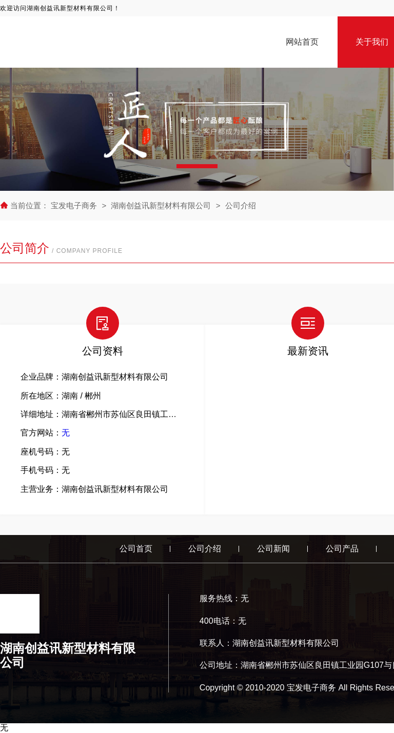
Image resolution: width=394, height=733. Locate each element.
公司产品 (342, 548)
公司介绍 (240, 205)
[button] (197, 166)
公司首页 (136, 548)
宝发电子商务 (75, 205)
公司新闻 (273, 548)
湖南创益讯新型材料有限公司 (161, 205)
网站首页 (302, 41)
